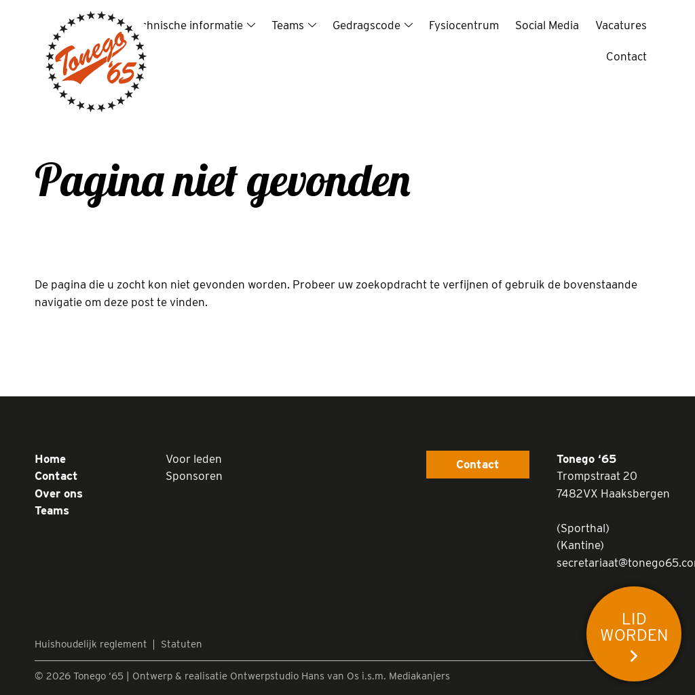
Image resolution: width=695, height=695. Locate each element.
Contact (626, 56)
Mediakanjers (419, 676)
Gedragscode (366, 25)
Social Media (547, 25)
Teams (287, 25)
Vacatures (621, 25)
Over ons (59, 493)
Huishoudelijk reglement (91, 644)
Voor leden (194, 459)
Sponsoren (194, 476)
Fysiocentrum (464, 25)
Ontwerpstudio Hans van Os (294, 676)
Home (50, 459)
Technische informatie (186, 25)
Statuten (181, 644)
